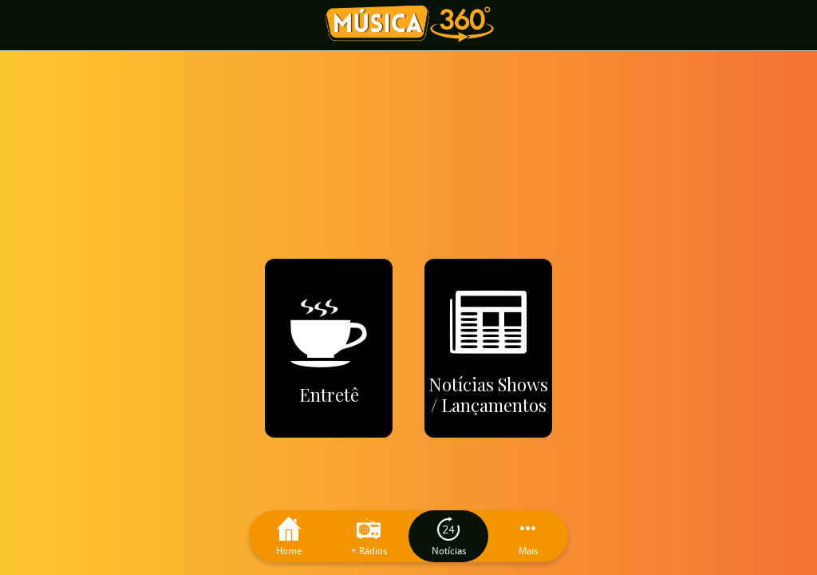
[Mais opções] (528, 536)
